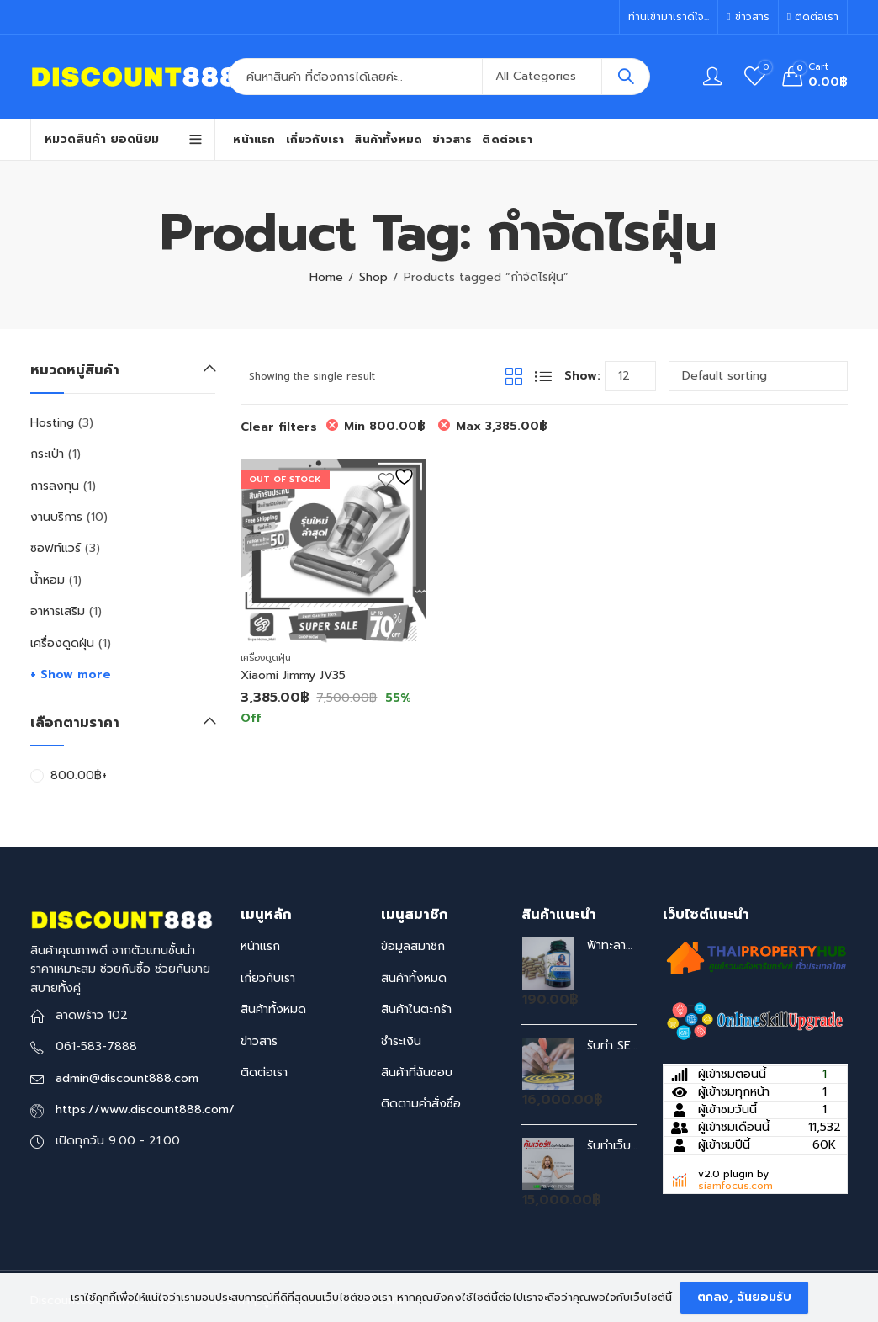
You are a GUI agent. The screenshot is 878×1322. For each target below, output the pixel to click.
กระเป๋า (47, 454)
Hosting (52, 423)
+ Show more (70, 674)
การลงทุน (54, 486)
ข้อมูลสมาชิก (413, 946)
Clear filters (279, 427)
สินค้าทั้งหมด (273, 1009)
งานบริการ (56, 517)
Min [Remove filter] (385, 426)
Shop (373, 277)
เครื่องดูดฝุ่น (266, 657)
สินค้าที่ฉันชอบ (416, 1072)
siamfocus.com (735, 1185)
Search (625, 76)
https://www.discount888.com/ (145, 1109)
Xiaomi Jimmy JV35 (293, 675)
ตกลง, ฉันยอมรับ (744, 1297)
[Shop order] (758, 376)
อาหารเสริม (57, 611)
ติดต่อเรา (264, 1072)
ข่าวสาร (259, 1041)
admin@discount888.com (127, 1078)
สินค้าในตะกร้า (416, 1009)
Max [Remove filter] (501, 426)
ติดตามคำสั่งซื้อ (421, 1103)
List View (543, 376)
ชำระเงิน (401, 1041)
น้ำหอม (47, 580)
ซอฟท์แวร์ (55, 548)
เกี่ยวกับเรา (268, 978)
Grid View (513, 376)
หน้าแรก (260, 946)
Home (326, 277)
